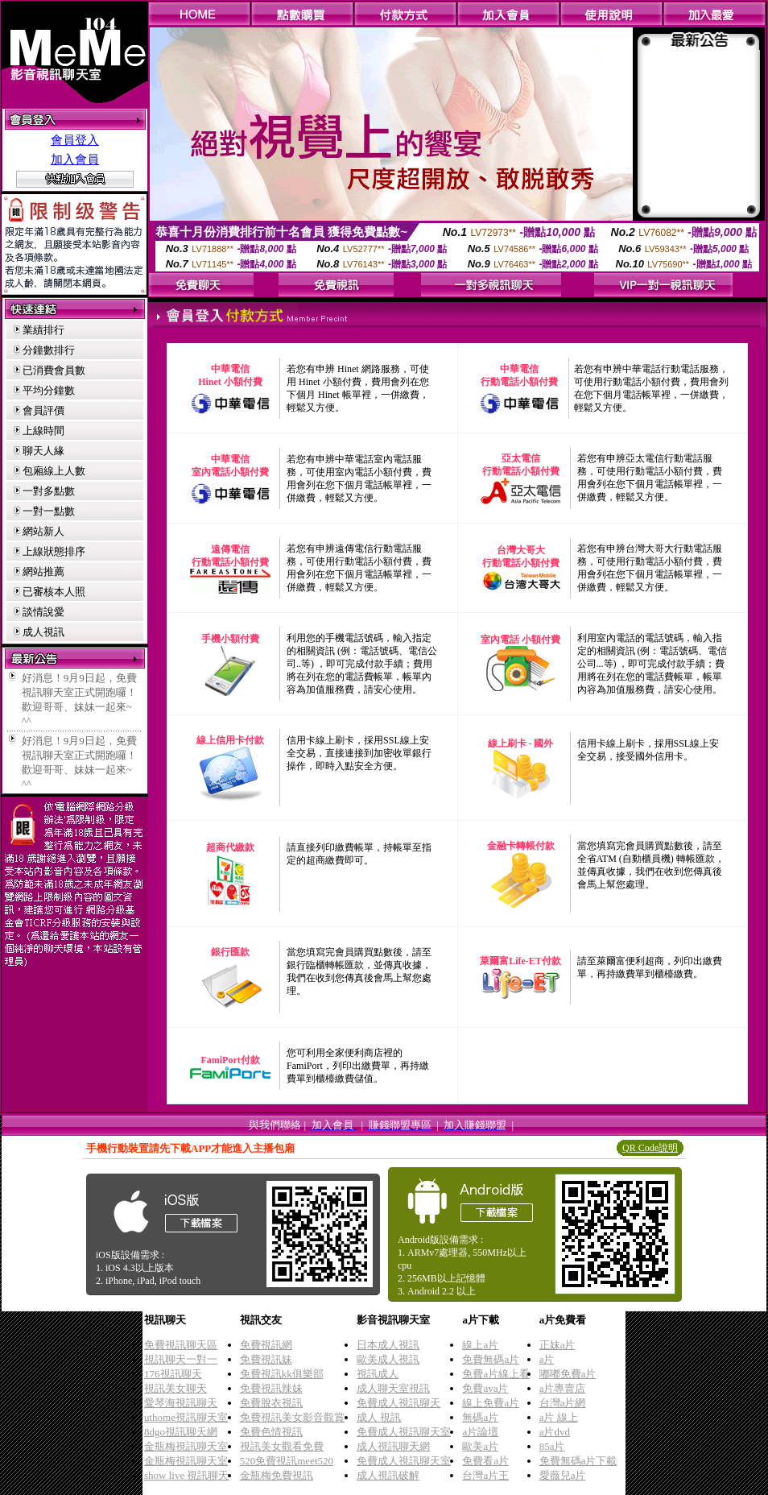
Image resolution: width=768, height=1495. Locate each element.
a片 (547, 1359)
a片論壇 (480, 1432)
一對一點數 (49, 511)
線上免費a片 (490, 1403)
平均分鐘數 (49, 390)
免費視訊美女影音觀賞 (292, 1417)
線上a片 (480, 1345)
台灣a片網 (562, 1403)
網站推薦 (43, 571)
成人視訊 (43, 632)
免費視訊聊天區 (180, 1345)
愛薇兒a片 (562, 1475)
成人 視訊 (379, 1417)
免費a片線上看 (496, 1374)
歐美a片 (480, 1446)
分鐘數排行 (49, 350)
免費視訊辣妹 (271, 1388)
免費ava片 (485, 1388)
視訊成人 (377, 1374)
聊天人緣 (43, 451)
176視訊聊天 (173, 1374)
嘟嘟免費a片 (568, 1374)
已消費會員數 (54, 370)
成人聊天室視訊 (393, 1388)
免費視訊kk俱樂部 (282, 1374)
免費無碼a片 (490, 1359)
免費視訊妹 (266, 1359)
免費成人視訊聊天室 (404, 1432)
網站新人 (43, 531)
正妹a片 (557, 1345)
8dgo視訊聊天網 (180, 1432)
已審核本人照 (54, 592)
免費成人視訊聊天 (398, 1403)
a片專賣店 (562, 1388)
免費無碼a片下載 (578, 1461)
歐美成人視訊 (388, 1359)
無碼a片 (480, 1417)
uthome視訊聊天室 (186, 1417)
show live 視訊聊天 (186, 1475)
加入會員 (75, 159)
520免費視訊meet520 (286, 1461)
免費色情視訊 (271, 1432)
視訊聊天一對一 (180, 1359)
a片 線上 (558, 1417)
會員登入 (75, 140)
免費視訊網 (266, 1345)
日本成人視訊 (388, 1345)
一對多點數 (49, 491)
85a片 (552, 1446)
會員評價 (43, 410)
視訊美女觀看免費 (282, 1446)
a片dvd (554, 1432)
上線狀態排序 (54, 551)
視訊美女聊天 (175, 1388)
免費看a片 (485, 1461)
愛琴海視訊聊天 (180, 1403)
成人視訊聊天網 (393, 1446)
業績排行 (43, 330)
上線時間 (43, 430)
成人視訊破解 (388, 1475)
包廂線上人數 (54, 471)
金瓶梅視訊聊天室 (186, 1446)
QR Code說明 (650, 1147)
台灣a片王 (485, 1475)
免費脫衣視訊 (271, 1403)
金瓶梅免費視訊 (276, 1475)
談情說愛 (43, 612)
